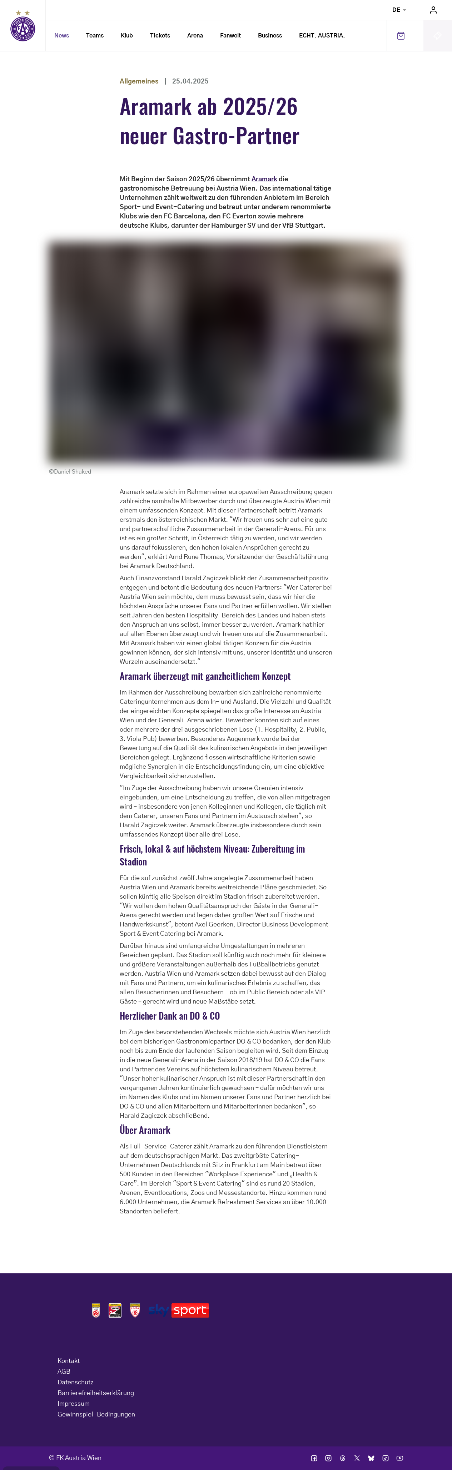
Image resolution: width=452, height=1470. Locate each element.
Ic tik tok (385, 1458)
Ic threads (342, 1458)
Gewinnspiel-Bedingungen (96, 1414)
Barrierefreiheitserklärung (96, 1393)
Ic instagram (328, 1458)
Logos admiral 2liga (135, 1310)
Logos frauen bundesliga (115, 1310)
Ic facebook (314, 1458)
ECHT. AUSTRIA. (322, 36)
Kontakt (69, 1361)
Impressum (74, 1404)
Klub (127, 36)
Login (433, 10)
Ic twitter (357, 1458)
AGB (64, 1372)
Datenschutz (76, 1382)
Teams (95, 36)
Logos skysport (179, 1310)
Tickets (160, 36)
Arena (195, 36)
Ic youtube (399, 1458)
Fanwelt (230, 36)
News (61, 36)
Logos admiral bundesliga (96, 1310)
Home (23, 25)
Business (270, 36)
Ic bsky (371, 1458)
